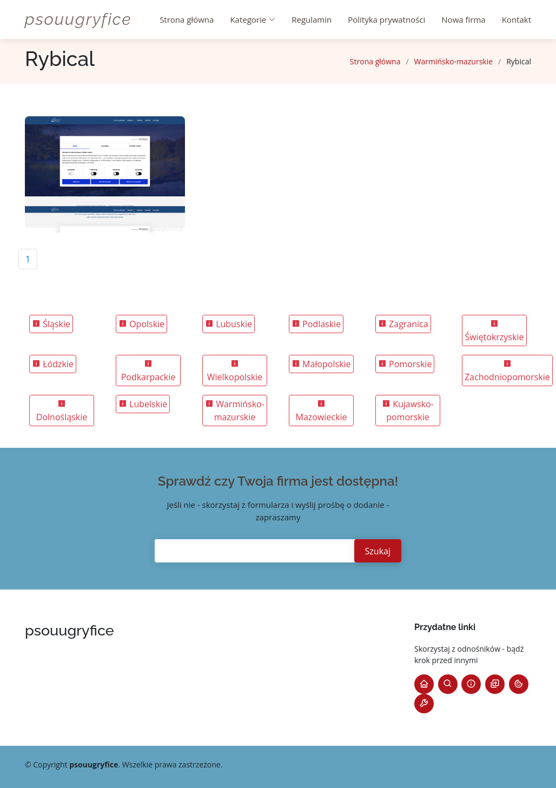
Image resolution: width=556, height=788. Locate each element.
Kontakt (516, 19)
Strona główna (187, 19)
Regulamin (312, 19)
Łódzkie (53, 364)
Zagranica (403, 324)
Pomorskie (405, 364)
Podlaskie (316, 324)
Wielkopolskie (234, 371)
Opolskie (141, 324)
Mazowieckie (321, 411)
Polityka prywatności (386, 19)
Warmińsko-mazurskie (453, 61)
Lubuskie (228, 324)
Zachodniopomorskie (507, 371)
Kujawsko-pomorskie (408, 410)
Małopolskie (321, 364)
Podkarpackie (148, 371)
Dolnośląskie (61, 411)
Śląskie (51, 324)
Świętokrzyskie (494, 331)
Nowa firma (463, 19)
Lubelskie (142, 404)
